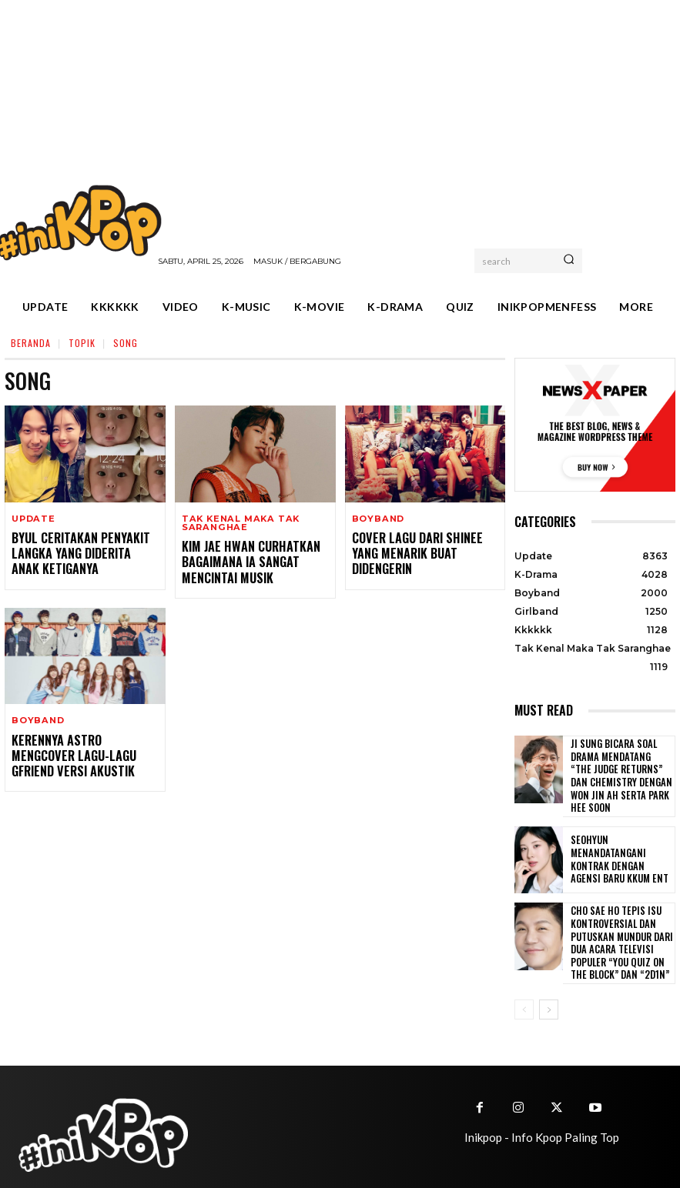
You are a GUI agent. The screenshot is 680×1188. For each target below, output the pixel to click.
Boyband (378, 519)
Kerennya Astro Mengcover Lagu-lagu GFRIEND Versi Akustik (82, 748)
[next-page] (548, 986)
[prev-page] (524, 986)
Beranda (31, 342)
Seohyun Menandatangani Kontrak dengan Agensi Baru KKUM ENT (619, 846)
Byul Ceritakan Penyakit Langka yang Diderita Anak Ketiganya (79, 551)
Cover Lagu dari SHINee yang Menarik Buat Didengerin (424, 544)
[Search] (568, 261)
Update (33, 519)
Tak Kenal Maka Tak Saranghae (239, 523)
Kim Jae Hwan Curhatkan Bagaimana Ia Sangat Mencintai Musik (243, 560)
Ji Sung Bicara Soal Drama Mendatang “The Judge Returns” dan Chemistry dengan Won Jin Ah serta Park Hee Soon (621, 769)
